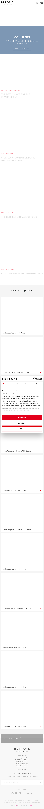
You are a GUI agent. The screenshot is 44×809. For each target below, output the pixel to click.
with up (15, 805)
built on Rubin (27, 805)
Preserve (10, 8)
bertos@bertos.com (22, 766)
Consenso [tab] (6, 384)
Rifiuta (22, 429)
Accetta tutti (22, 417)
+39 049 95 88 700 (22, 762)
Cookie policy (26, 802)
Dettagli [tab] (18, 384)
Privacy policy (17, 802)
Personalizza (22, 423)
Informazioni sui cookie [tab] (33, 384)
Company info (7, 802)
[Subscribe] (40, 782)
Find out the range (22, 48)
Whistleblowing (36, 802)
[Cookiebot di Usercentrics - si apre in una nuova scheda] (34, 378)
